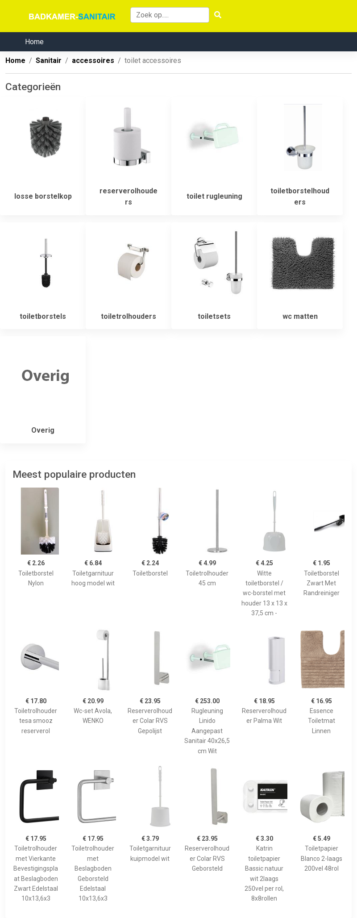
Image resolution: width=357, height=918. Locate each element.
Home (34, 42)
